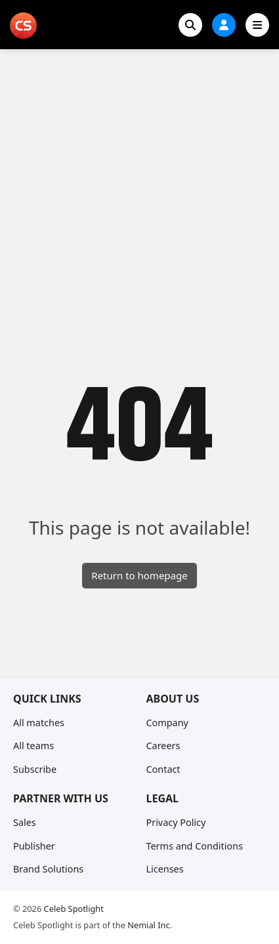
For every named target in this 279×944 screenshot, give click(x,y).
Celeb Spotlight (74, 908)
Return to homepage (139, 575)
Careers (163, 745)
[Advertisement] (139, 195)
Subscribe (34, 769)
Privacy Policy (176, 822)
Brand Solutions (48, 869)
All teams (33, 745)
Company (167, 722)
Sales (24, 822)
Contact (163, 769)
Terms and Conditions (194, 846)
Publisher (34, 846)
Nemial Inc (148, 925)
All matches (38, 722)
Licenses (165, 869)
